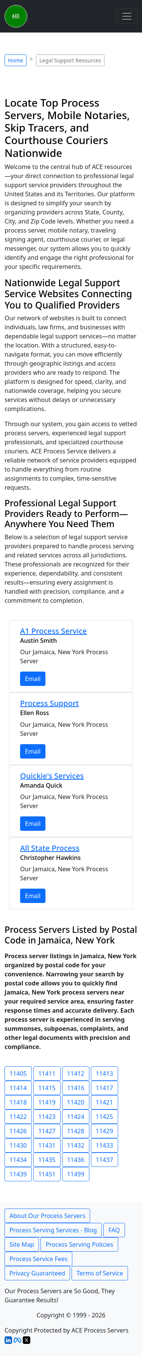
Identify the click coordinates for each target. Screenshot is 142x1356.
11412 (75, 1073)
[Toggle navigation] (126, 16)
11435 (47, 1160)
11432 (75, 1145)
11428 (75, 1131)
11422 (18, 1116)
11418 (18, 1102)
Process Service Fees (38, 1259)
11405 (18, 1073)
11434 (18, 1160)
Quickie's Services (52, 776)
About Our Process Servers (47, 1216)
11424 (75, 1116)
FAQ (114, 1230)
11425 (104, 1116)
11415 (47, 1088)
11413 (104, 1073)
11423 (47, 1116)
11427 (47, 1131)
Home (15, 60)
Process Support (49, 703)
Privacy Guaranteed (37, 1273)
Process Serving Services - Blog (53, 1230)
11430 (18, 1145)
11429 (104, 1131)
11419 (47, 1102)
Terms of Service (99, 1273)
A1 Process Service (53, 631)
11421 (104, 1102)
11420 (75, 1102)
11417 (104, 1088)
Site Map (21, 1244)
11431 (47, 1145)
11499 (75, 1174)
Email (33, 679)
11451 (47, 1174)
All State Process (50, 848)
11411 (47, 1073)
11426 (18, 1131)
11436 (75, 1160)
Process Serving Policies (79, 1244)
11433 (104, 1145)
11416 (75, 1088)
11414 (18, 1088)
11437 (104, 1160)
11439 (18, 1174)
